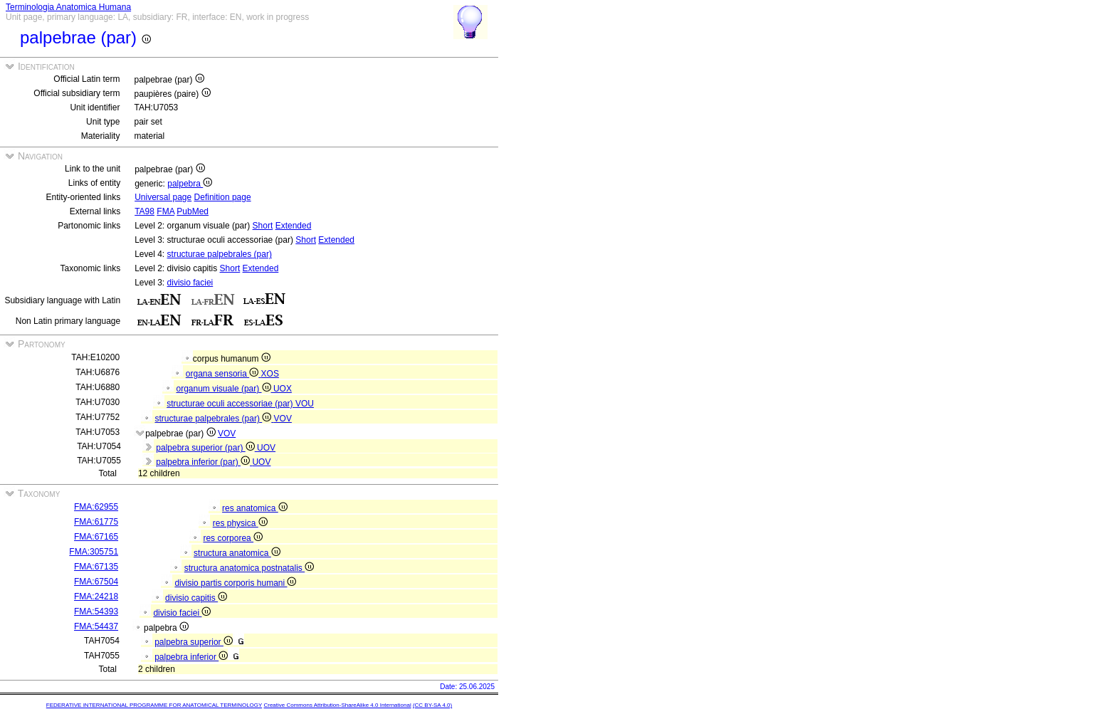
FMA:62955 (96, 507)
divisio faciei (190, 283)
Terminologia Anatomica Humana (68, 7)
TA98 (144, 211)
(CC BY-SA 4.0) (432, 705)
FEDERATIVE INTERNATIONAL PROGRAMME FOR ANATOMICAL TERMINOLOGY (154, 705)
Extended (293, 226)
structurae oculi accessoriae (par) (231, 404)
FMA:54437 (96, 626)
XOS (270, 374)
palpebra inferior (191, 657)
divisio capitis (196, 598)
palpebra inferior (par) (204, 462)
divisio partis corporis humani (235, 583)
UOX (282, 389)
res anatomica (255, 508)
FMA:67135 (96, 567)
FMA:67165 (96, 537)
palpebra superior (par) (206, 448)
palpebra (189, 184)
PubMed (193, 211)
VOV (283, 419)
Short (263, 226)
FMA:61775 (96, 522)
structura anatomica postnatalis (249, 568)
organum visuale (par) (225, 389)
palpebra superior (193, 642)
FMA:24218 (96, 597)
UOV (266, 448)
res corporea (233, 538)
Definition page (222, 197)
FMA (165, 211)
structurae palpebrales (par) (219, 254)
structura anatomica (237, 553)
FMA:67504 (96, 582)
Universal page (163, 197)
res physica (240, 523)
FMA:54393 (96, 611)
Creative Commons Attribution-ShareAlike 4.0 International (337, 705)
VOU (304, 404)
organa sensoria (223, 374)
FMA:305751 (93, 552)
